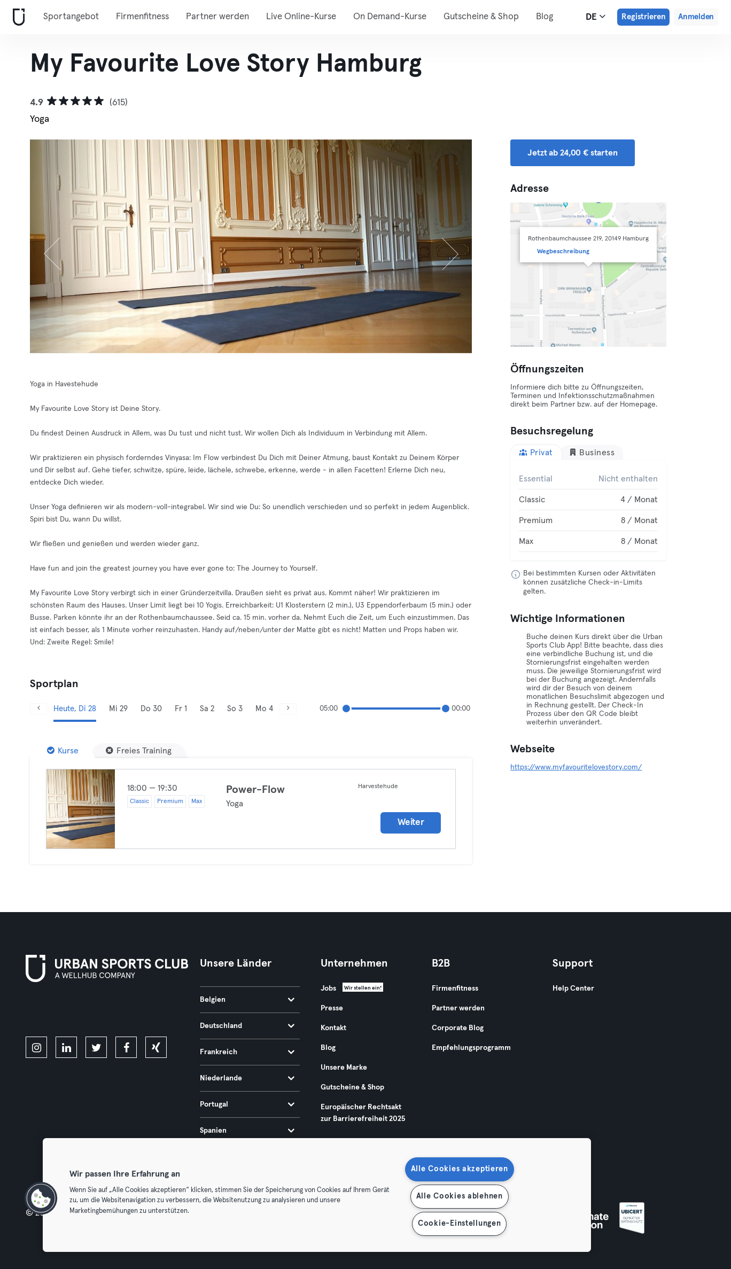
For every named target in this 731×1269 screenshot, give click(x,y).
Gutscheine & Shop (481, 16)
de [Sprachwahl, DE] (595, 16)
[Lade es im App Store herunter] (62, 1011)
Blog (328, 1048)
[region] (317, 1195)
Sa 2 (207, 709)
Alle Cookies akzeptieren (459, 1169)
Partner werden (217, 16)
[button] (41, 1198)
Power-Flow (255, 789)
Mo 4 (264, 709)
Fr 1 (181, 709)
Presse (332, 1008)
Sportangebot (71, 16)
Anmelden (696, 17)
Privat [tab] (536, 452)
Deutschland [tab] (247, 1025)
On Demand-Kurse (389, 16)
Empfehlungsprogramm (471, 1048)
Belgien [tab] (247, 999)
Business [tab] (592, 452)
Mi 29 (118, 709)
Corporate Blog (458, 1028)
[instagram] (36, 1047)
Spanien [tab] (247, 1130)
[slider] (346, 708)
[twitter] (96, 1047)
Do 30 (151, 709)
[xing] (156, 1047)
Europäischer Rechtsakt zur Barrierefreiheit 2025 (363, 1113)
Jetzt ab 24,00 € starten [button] (572, 153)
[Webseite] (16, 17)
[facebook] (126, 1047)
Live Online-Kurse (301, 16)
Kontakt (333, 1028)
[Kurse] (63, 750)
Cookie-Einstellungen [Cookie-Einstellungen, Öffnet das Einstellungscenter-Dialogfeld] (459, 1223)
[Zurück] (63, 246)
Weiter (411, 822)
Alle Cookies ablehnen (459, 1196)
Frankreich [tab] (247, 1052)
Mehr (552, 16)
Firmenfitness (142, 16)
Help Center (573, 988)
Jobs (328, 988)
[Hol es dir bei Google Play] (140, 1011)
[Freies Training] (138, 750)
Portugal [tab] (247, 1104)
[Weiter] (439, 246)
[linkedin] (66, 1047)
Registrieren (643, 17)
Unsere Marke (344, 1067)
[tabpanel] (588, 510)
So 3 (235, 709)
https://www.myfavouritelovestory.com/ (576, 767)
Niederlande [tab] (247, 1078)
